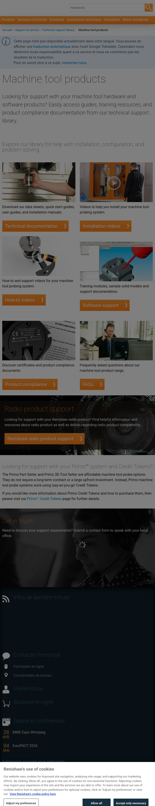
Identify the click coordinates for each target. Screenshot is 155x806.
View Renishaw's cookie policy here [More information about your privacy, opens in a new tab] (33, 796)
